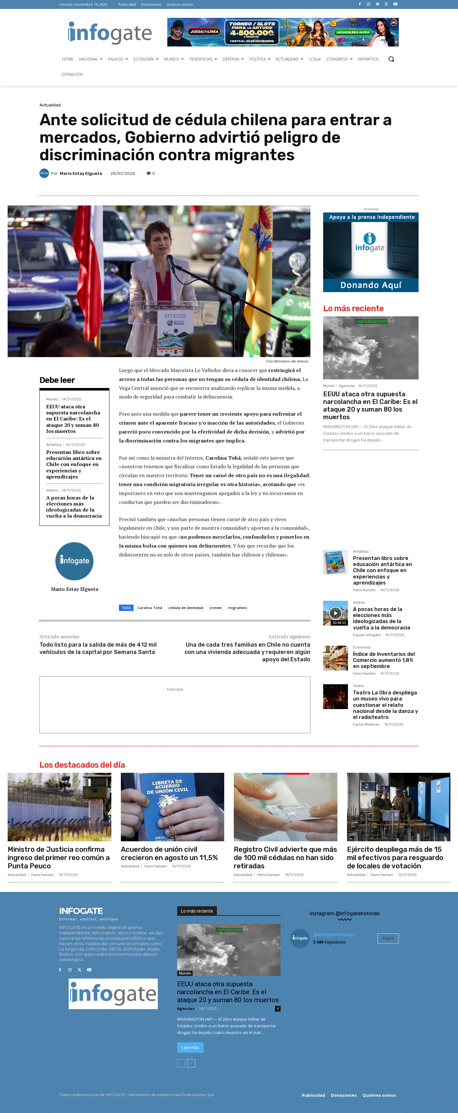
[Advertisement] (175, 707)
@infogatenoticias (334, 934)
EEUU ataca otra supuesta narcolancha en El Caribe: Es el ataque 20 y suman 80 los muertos (73, 418)
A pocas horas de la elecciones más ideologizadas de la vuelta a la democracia (74, 507)
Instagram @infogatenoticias (344, 913)
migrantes (237, 607)
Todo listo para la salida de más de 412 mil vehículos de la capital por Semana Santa (98, 648)
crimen (216, 607)
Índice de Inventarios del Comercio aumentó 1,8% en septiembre (384, 660)
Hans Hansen (364, 590)
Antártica (54, 445)
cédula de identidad (186, 607)
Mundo (52, 399)
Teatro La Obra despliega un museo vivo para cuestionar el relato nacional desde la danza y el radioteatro (385, 705)
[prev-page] (181, 1063)
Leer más (190, 1047)
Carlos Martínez (366, 724)
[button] (391, 59)
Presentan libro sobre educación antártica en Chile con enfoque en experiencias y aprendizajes (74, 464)
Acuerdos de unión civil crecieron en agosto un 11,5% (169, 853)
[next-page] (191, 1063)
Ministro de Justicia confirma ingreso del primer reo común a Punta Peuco (59, 858)
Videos (52, 490)
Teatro (358, 686)
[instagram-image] (308, 971)
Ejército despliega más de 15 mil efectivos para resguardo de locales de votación (395, 858)
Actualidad (50, 105)
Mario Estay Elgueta (81, 173)
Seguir (388, 938)
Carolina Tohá (149, 607)
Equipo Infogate (367, 635)
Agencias (347, 386)
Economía (362, 648)
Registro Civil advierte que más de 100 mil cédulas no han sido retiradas (285, 858)
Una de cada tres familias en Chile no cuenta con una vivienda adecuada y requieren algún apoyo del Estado (247, 652)
